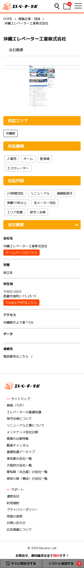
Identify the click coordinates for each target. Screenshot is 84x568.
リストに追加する (61, 563)
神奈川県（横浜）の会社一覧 (27, 478)
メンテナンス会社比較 (22, 432)
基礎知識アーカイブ (21, 452)
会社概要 (16, 49)
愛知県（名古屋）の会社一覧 (27, 472)
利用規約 (13, 503)
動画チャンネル (18, 445)
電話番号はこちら (15, 356)
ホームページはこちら (21, 252)
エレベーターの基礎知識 (24, 412)
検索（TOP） (16, 405)
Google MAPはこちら (21, 302)
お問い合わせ (16, 523)
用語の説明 (14, 516)
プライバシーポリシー (22, 509)
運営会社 (13, 496)
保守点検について (19, 418)
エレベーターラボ (20, 6)
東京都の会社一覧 (19, 458)
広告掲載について (19, 529)
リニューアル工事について (25, 425)
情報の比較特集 (18, 438)
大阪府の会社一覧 (19, 465)
